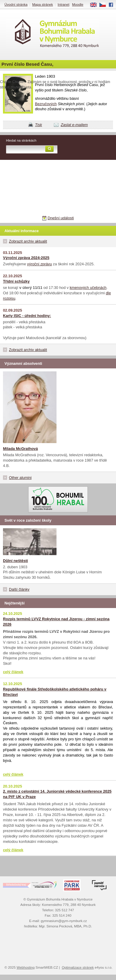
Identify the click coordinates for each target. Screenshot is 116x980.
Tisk (38, 124)
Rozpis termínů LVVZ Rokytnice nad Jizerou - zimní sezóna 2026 (56, 622)
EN (95, 5)
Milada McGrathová (20, 448)
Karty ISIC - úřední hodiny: (27, 315)
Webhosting (26, 967)
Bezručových (46, 104)
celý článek (13, 672)
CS (104, 5)
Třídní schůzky (16, 281)
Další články (19, 589)
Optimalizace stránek (78, 967)
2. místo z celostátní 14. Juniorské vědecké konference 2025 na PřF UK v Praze (57, 794)
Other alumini (20, 477)
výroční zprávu (39, 264)
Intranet (63, 4)
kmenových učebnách (88, 287)
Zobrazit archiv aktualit (28, 241)
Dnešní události (61, 218)
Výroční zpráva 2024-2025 (26, 257)
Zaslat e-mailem (74, 124)
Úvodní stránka (15, 4)
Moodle (77, 4)
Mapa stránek (42, 4)
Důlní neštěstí (15, 560)
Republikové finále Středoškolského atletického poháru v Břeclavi (54, 692)
